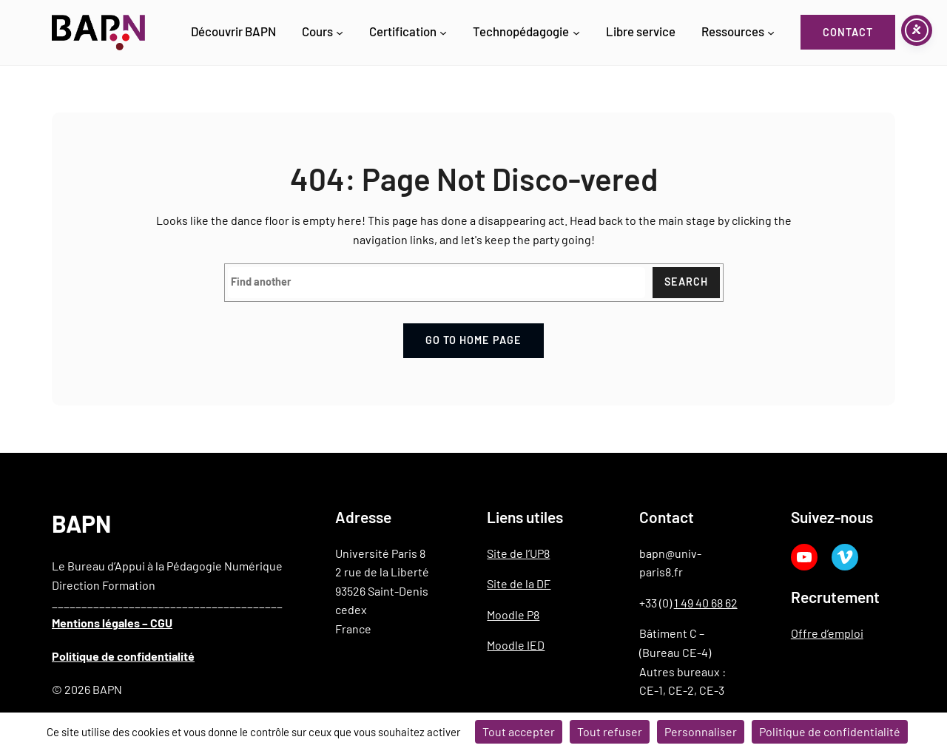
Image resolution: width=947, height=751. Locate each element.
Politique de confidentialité (123, 655)
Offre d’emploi (827, 632)
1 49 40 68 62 (706, 602)
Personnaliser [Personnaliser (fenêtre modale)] (700, 731)
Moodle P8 (513, 614)
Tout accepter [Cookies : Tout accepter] (518, 731)
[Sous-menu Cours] (339, 32)
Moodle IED (516, 645)
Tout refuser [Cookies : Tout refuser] (609, 731)
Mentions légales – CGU (112, 622)
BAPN (81, 522)
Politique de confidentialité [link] (829, 731)
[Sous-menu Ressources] (771, 32)
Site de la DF (518, 583)
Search (686, 282)
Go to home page (473, 340)
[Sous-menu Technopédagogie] (576, 32)
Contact (848, 32)
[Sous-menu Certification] (443, 32)
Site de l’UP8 (518, 552)
